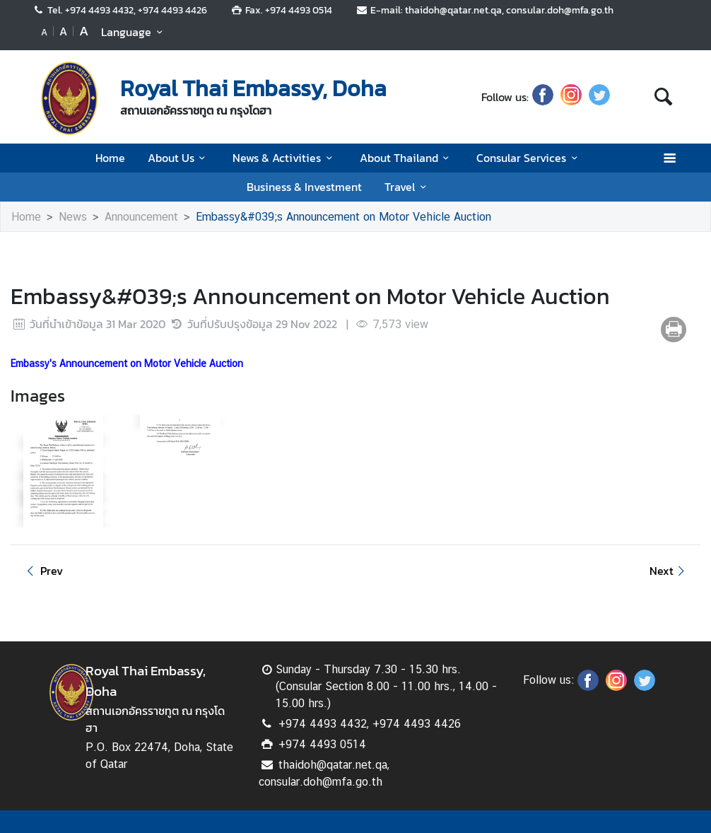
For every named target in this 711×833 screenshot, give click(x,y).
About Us (179, 157)
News (73, 216)
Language (134, 31)
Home (110, 157)
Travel (407, 186)
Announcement (141, 216)
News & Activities (284, 157)
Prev (42, 570)
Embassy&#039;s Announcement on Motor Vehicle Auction (343, 216)
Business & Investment (304, 186)
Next (669, 570)
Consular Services (529, 157)
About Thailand (407, 157)
